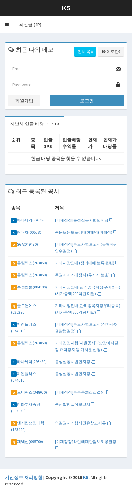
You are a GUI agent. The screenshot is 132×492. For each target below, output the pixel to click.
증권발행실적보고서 (75, 404)
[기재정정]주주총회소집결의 (82, 392)
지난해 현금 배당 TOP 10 (34, 124)
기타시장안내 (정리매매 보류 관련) (87, 262)
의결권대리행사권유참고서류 (83, 422)
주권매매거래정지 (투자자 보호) (85, 274)
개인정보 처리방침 (23, 477)
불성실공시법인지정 (75, 361)
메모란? (110, 51)
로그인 (87, 101)
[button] (7, 24)
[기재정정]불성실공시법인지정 (84, 220)
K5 (85, 477)
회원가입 (24, 101)
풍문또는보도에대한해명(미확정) (86, 232)
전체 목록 (86, 51)
